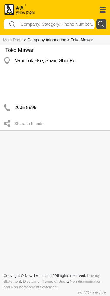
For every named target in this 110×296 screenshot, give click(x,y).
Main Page (13, 39)
